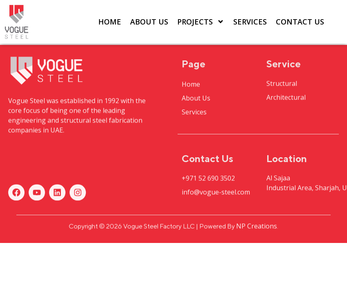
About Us (149, 22)
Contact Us (300, 22)
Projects (200, 21)
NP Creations (256, 227)
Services (250, 22)
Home (109, 22)
